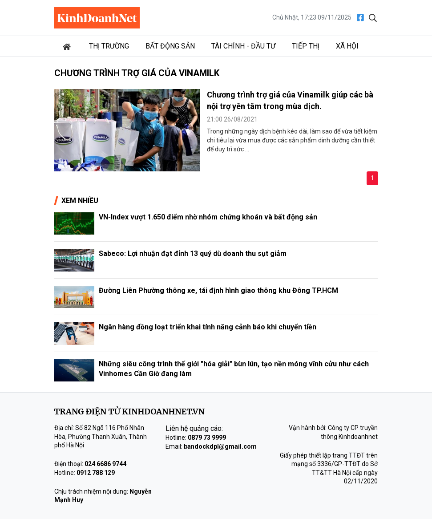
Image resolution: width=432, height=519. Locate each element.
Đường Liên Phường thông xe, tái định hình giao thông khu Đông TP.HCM (218, 290)
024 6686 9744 (105, 463)
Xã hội (347, 46)
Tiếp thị (305, 46)
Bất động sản (170, 46)
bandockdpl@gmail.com (220, 446)
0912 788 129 (96, 472)
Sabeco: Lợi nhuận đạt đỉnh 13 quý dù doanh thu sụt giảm (193, 253)
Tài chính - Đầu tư (243, 46)
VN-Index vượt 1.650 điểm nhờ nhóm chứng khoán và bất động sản (208, 217)
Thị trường (109, 46)
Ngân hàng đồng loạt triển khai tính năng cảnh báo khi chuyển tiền (207, 327)
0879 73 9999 (207, 437)
